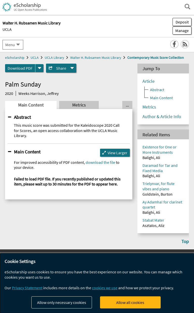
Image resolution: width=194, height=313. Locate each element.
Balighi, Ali (151, 157)
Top (185, 241)
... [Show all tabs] (127, 105)
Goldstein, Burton (157, 194)
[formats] (39, 68)
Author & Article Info (161, 116)
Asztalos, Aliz (153, 225)
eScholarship (15, 57)
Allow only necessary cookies (61, 302)
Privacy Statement (27, 287)
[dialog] (97, 283)
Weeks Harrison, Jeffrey (38, 93)
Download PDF (20, 68)
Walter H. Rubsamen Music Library (95, 57)
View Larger (117, 152)
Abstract (22, 117)
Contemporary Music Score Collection (155, 57)
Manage (181, 30)
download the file (100, 162)
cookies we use (104, 287)
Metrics (79, 105)
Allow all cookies (130, 302)
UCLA (7, 29)
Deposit (182, 21)
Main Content (31, 105)
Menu (10, 44)
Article (148, 81)
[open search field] (187, 7)
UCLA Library (54, 57)
